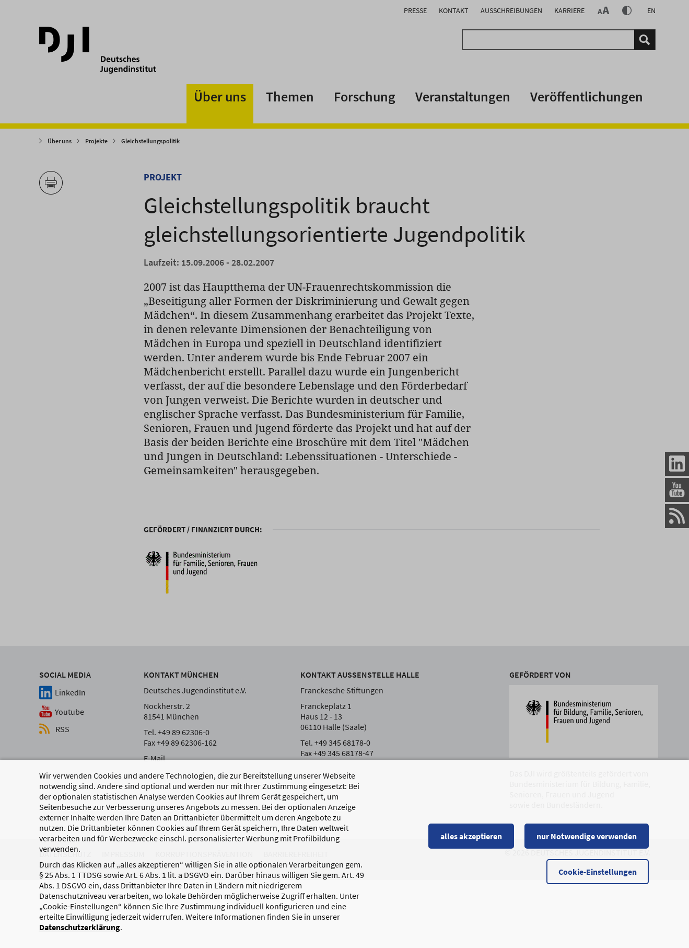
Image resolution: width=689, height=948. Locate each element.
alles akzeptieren (473, 841)
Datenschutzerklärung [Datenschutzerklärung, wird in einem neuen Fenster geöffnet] (79, 932)
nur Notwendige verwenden (588, 841)
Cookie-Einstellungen (599, 876)
